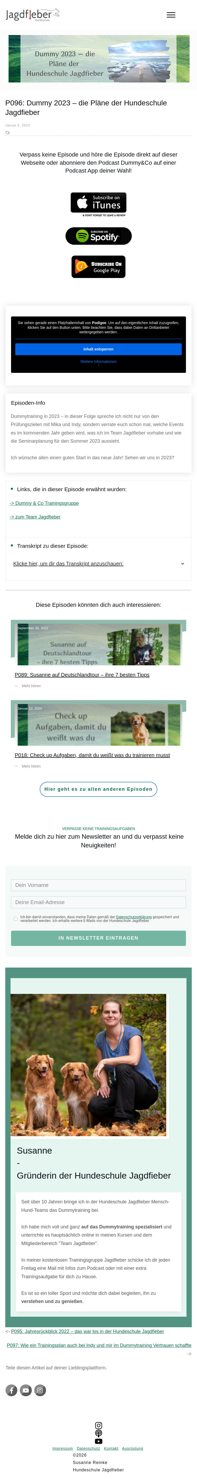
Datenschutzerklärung (134, 917)
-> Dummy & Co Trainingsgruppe (44, 503)
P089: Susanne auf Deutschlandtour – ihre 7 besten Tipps (98, 658)
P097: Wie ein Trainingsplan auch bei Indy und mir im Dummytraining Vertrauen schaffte (99, 1345)
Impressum (62, 1448)
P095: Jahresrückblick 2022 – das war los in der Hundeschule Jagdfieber (87, 1331)
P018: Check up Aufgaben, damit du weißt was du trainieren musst (98, 738)
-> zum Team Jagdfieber (35, 517)
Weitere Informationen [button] (98, 361)
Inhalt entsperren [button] (99, 349)
